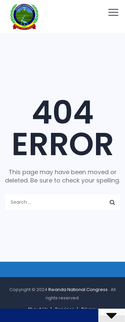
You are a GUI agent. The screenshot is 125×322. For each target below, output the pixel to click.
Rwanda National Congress (78, 289)
